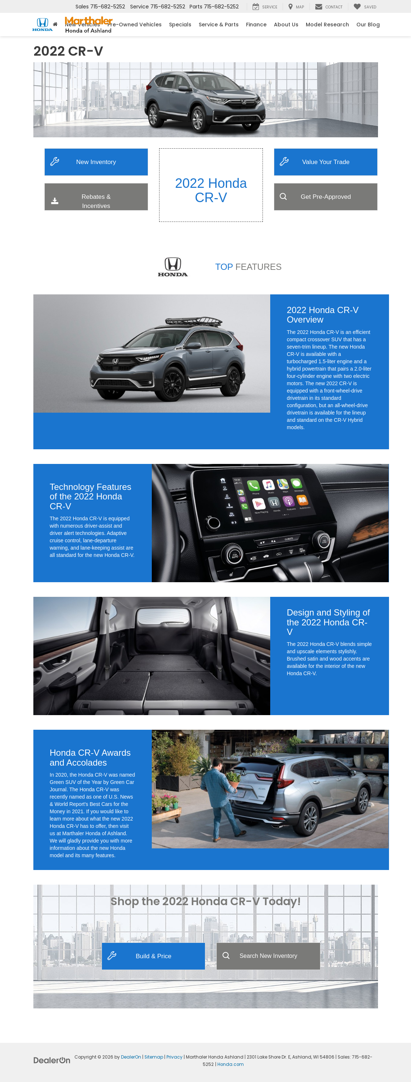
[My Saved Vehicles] (365, 6)
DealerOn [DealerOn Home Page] (131, 1057)
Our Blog (368, 24)
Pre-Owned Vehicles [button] (134, 24)
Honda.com (230, 1064)
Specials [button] (180, 24)
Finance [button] (256, 24)
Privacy (174, 1057)
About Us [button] (286, 24)
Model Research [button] (327, 24)
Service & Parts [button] (219, 24)
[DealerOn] (52, 1060)
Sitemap (153, 1057)
